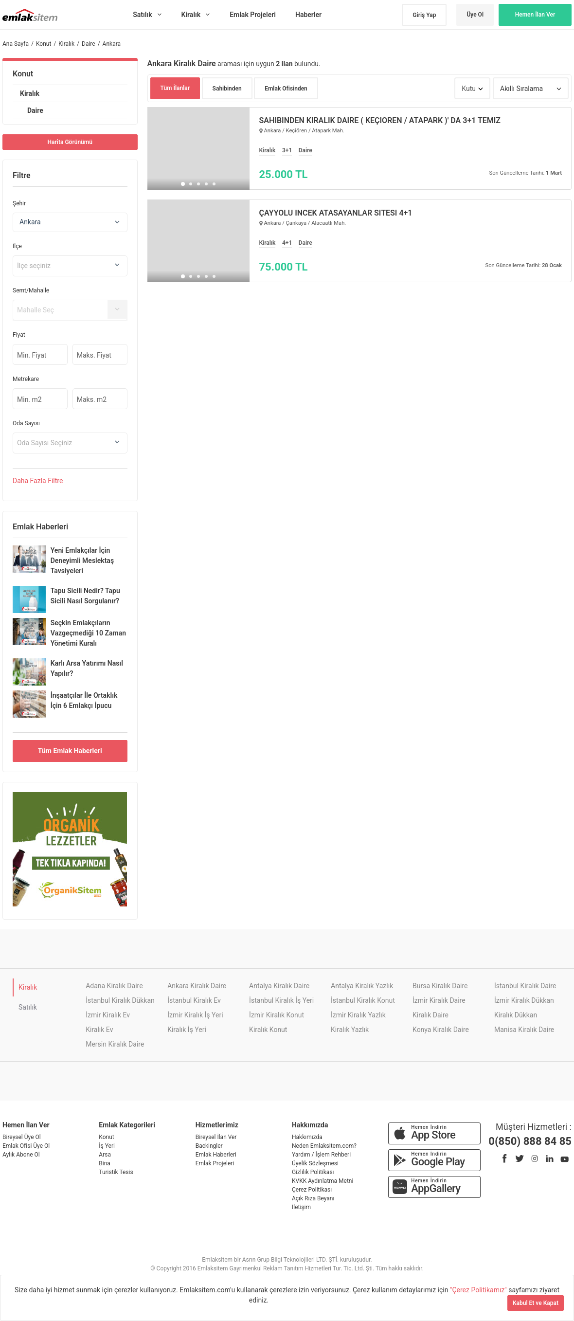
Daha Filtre (38, 481)
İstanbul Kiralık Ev (194, 1000)
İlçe (17, 246)
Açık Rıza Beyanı (313, 1198)
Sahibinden (227, 88)
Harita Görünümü (70, 142)
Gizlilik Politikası (313, 1172)
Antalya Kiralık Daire (279, 986)
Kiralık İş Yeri (186, 1029)
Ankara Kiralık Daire (196, 986)
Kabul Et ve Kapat (535, 1303)
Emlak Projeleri (215, 1163)
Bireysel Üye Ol (21, 1137)
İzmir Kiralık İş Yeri (195, 1015)
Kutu (469, 88)
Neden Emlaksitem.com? (324, 1145)
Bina (104, 1163)
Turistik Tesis (116, 1172)
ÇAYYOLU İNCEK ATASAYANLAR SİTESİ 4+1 (336, 213)
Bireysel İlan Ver (216, 1137)
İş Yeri (107, 1145)
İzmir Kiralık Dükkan (524, 1000)
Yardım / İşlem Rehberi (321, 1154)
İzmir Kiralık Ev (108, 1015)
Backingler (209, 1145)
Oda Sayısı (26, 423)
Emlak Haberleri (216, 1154)
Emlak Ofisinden (286, 88)
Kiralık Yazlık (350, 1029)
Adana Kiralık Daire (114, 986)
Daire (35, 110)
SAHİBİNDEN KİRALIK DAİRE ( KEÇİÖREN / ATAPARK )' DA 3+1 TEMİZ (380, 121)
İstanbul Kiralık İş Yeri (281, 1000)
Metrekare (26, 379)
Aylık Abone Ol (21, 1154)
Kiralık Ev (99, 1029)
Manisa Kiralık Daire (524, 1029)
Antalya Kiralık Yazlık (362, 986)
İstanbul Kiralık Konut (363, 1000)
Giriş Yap (424, 15)
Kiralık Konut (268, 1029)
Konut (23, 73)
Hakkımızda (307, 1137)
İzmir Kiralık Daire (439, 1000)
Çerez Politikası (312, 1189)
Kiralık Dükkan (515, 1015)
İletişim (301, 1207)
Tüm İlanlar (175, 88)
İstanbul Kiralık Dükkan (120, 1000)
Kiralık (29, 93)
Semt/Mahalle (31, 290)
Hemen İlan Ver (535, 14)
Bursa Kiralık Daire (440, 986)
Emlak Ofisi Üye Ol (26, 1145)
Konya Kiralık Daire (441, 1029)
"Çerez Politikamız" (479, 1290)
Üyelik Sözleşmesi (315, 1163)
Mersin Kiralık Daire (115, 1044)
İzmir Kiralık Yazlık (358, 1015)
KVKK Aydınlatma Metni (322, 1180)
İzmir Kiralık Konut (276, 1015)
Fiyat (19, 334)
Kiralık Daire (430, 1015)
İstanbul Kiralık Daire (525, 986)
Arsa (105, 1154)
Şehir (19, 203)
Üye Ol (475, 14)
